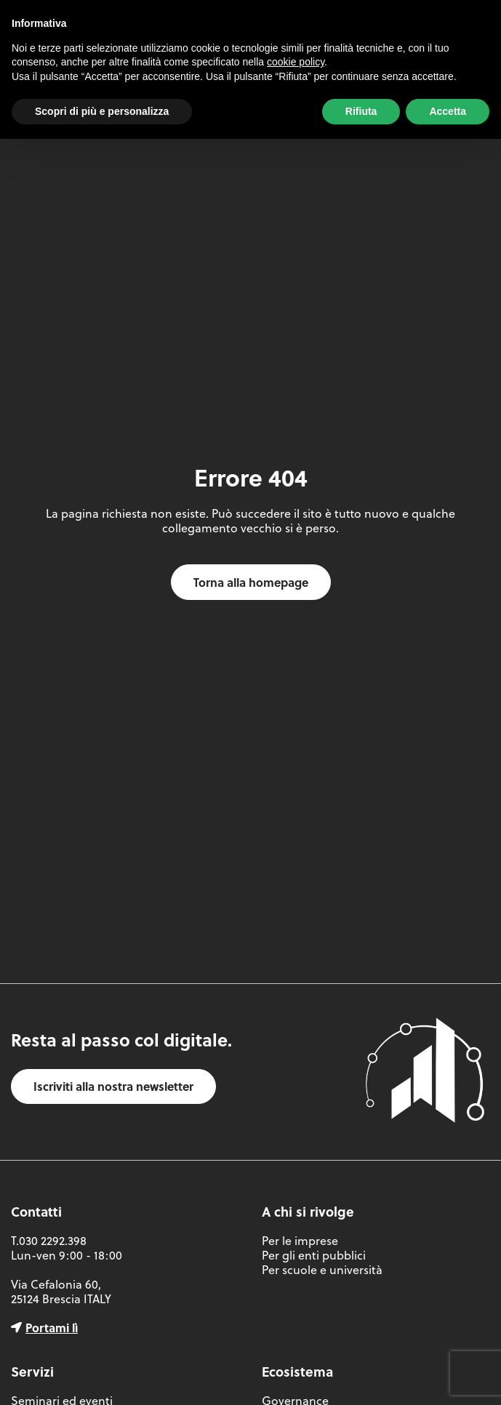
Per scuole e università (322, 1270)
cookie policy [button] (295, 62)
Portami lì (51, 1327)
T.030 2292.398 (49, 1241)
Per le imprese (300, 1241)
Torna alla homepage (250, 582)
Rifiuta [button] (361, 111)
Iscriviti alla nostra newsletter (113, 1086)
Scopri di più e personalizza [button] (102, 111)
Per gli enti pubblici (314, 1255)
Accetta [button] (447, 111)
